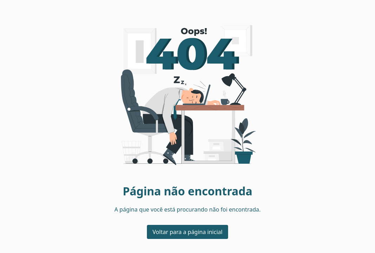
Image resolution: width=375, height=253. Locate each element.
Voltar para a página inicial (187, 232)
